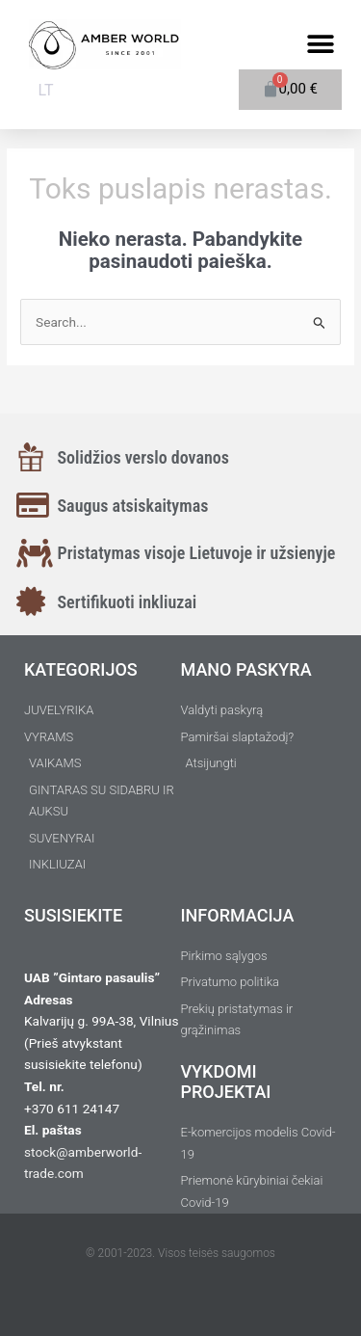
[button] (320, 44)
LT (46, 90)
